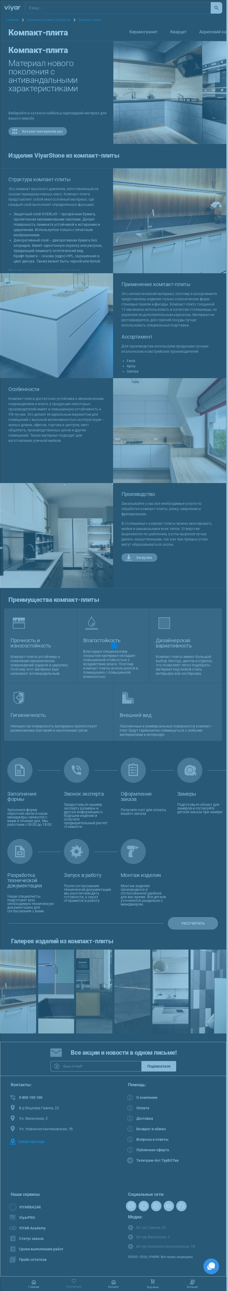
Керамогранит (143, 31)
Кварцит (178, 31)
